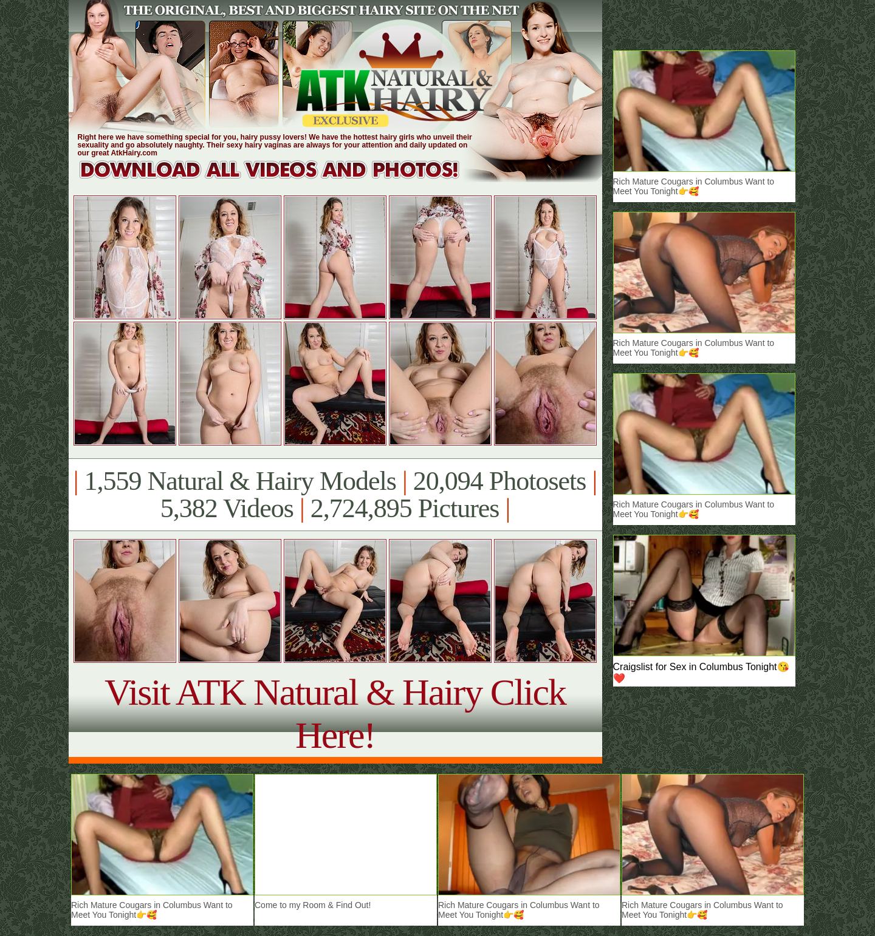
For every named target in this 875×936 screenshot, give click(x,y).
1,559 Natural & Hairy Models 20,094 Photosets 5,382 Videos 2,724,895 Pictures (335, 494)
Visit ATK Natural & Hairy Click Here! (335, 713)
